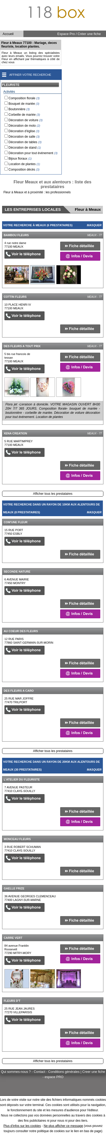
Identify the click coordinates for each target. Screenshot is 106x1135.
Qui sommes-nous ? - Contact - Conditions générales (40, 1072)
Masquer (94, 225)
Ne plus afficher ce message (63, 1126)
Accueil (8, 34)
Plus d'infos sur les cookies (22, 1126)
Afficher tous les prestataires (52, 494)
